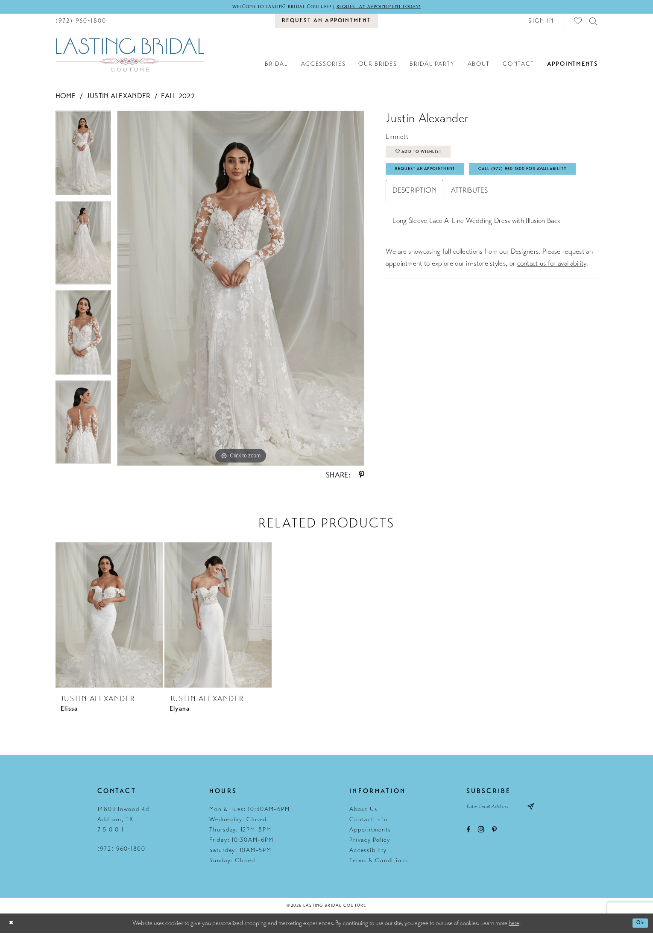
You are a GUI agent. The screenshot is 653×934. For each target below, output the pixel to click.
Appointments (370, 830)
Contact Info (368, 820)
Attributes (469, 221)
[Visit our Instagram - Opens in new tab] (481, 833)
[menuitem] (81, 22)
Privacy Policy (369, 841)
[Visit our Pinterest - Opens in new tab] (494, 834)
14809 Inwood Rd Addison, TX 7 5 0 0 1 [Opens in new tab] (123, 820)
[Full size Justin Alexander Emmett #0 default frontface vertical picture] (240, 289)
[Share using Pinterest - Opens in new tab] (361, 476)
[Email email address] (509, 809)
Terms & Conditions (378, 861)
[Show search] (593, 22)
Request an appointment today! (391, 7)
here (514, 924)
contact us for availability (551, 294)
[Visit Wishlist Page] (578, 22)
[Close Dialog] (12, 924)
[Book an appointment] (326, 22)
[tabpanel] (83, 157)
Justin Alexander (119, 97)
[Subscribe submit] (548, 809)
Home (66, 97)
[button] (541, 22)
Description (414, 221)
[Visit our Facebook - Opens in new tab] (468, 834)
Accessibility (368, 851)
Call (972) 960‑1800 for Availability (453, 198)
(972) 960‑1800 (121, 850)
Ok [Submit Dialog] (639, 924)
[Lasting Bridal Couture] (130, 55)
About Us (363, 810)
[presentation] (109, 616)
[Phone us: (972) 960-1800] (81, 22)
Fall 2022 (178, 97)
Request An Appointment (436, 177)
